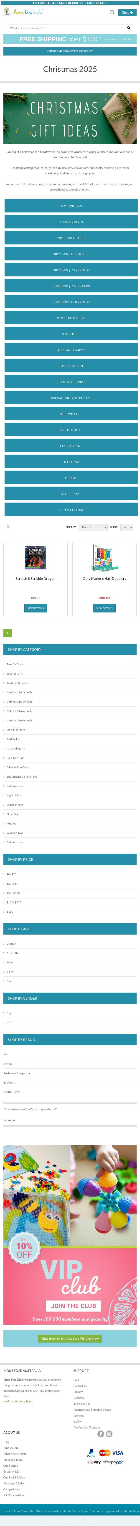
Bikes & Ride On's (71, 382)
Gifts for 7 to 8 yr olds (71, 302)
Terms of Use (82, 1403)
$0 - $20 (9, 874)
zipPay (78, 1421)
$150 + (9, 911)
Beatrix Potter (11, 1092)
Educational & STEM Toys (71, 398)
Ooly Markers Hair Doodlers (104, 578)
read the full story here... (18, 1401)
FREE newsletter (14, 1495)
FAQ (76, 1380)
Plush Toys (71, 462)
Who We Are (11, 1447)
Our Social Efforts (14, 1477)
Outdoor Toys (71, 446)
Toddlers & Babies (71, 238)
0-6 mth (9, 943)
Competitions (11, 1489)
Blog (6, 1442)
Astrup (7, 1063)
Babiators (9, 1082)
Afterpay (79, 1415)
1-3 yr (8, 962)
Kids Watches (71, 414)
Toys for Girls (71, 222)
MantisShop (131, 1511)
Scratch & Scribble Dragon (35, 578)
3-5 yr (8, 971)
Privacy (78, 1392)
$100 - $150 (12, 902)
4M (5, 1054)
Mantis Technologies (75, 1511)
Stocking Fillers (71, 318)
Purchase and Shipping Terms (92, 1409)
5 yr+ (8, 981)
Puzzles (71, 478)
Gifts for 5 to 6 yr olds (71, 286)
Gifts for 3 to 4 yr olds (71, 270)
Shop (129, 12)
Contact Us (80, 1386)
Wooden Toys (71, 494)
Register (71, 1519)
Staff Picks (71, 334)
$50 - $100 (11, 893)
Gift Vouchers (71, 510)
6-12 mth (10, 953)
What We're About (14, 1453)
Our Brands (10, 1465)
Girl (7, 1022)
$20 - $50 (10, 883)
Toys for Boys (71, 206)
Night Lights (71, 430)
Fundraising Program (87, 1427)
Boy (7, 1013)
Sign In (88, 1519)
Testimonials (11, 1471)
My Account (51, 1519)
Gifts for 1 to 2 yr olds (71, 254)
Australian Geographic (17, 1073)
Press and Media (13, 1483)
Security (79, 1397)
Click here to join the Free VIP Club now (70, 1339)
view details (36, 608)
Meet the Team (13, 1459)
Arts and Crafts (71, 350)
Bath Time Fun (71, 366)
